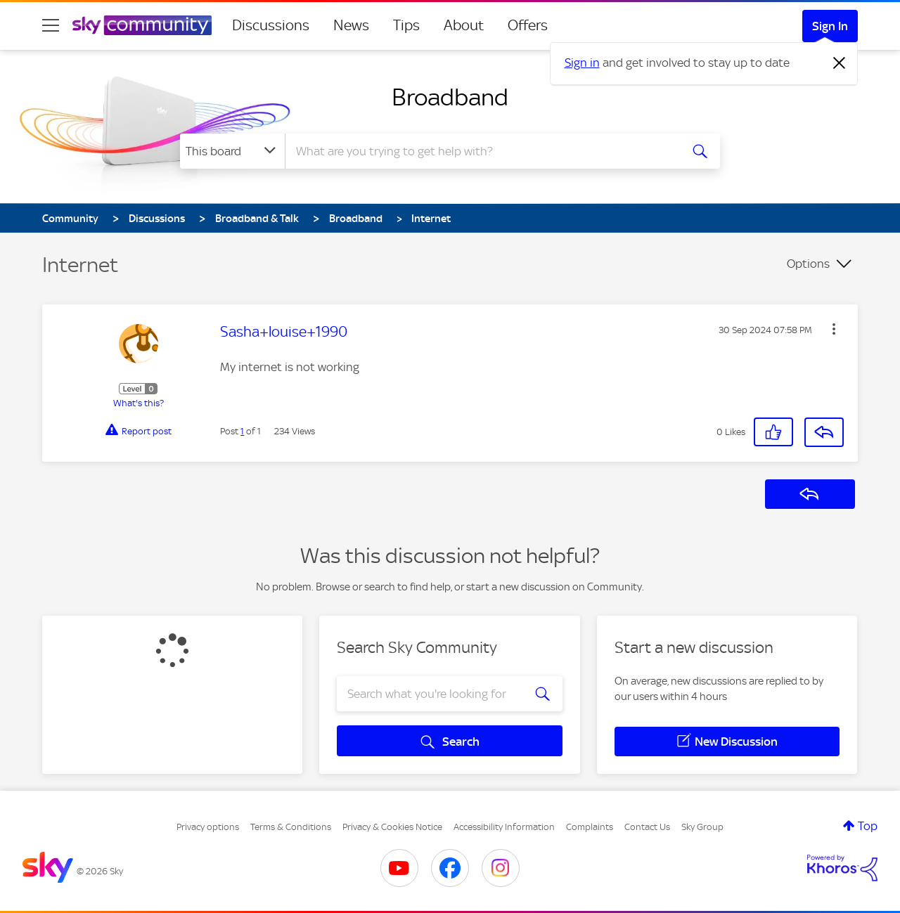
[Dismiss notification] (839, 63)
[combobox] (480, 151)
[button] (834, 329)
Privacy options (207, 827)
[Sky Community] (142, 25)
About (464, 25)
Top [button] (868, 826)
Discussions (270, 25)
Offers (528, 25)
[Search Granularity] (232, 151)
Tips (406, 25)
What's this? (138, 403)
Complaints (589, 827)
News (351, 25)
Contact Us (647, 827)
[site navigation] (50, 25)
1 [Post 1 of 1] (242, 431)
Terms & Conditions (290, 827)
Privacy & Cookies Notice (392, 827)
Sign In (830, 26)
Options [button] (808, 264)
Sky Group (702, 827)
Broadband (450, 97)
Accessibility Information (504, 827)
